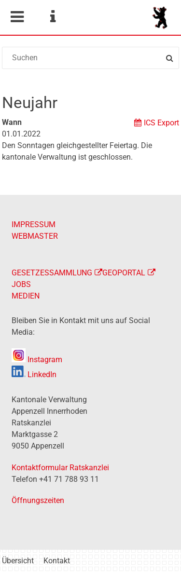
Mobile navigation (17, 17)
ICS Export (161, 122)
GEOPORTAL (123, 272)
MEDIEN (26, 295)
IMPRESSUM (34, 224)
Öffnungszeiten (38, 500)
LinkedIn (34, 374)
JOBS (21, 284)
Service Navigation (53, 17)
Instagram (37, 359)
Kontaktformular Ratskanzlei (60, 467)
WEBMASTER (35, 236)
